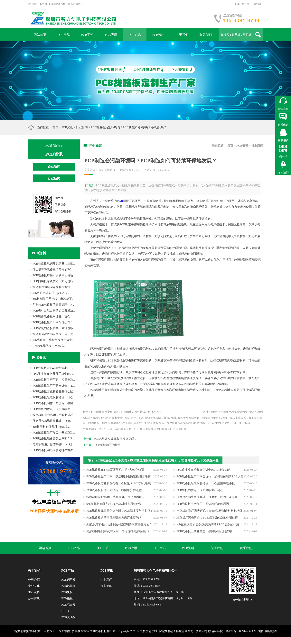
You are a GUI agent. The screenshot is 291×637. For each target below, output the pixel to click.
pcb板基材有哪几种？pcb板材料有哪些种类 (114, 506)
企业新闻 (54, 166)
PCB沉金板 (68, 604)
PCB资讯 (134, 34)
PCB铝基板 (68, 585)
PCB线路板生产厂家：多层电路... (54, 379)
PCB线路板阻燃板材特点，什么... (54, 397)
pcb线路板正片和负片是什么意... (53, 340)
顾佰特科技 (215, 631)
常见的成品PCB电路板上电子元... (54, 334)
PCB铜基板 (68, 579)
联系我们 (257, 4)
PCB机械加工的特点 (111, 444)
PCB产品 (63, 34)
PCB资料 (158, 34)
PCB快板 (67, 592)
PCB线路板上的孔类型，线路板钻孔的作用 (204, 534)
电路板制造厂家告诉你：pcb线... (53, 444)
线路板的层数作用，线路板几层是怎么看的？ (115, 499)
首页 (55, 127)
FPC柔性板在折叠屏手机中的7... (53, 373)
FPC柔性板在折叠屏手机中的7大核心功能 (203, 472)
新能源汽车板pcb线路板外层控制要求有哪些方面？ (119, 527)
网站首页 (40, 34)
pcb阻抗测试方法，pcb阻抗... (51, 293)
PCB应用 (111, 34)
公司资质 (34, 598)
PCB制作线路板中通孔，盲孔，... (54, 316)
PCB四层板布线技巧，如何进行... (54, 281)
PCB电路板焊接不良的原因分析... (54, 275)
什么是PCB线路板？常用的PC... (53, 269)
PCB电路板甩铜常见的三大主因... (54, 263)
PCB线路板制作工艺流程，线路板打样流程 (114, 493)
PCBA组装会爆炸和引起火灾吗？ (118, 438)
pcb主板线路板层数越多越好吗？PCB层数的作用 (207, 527)
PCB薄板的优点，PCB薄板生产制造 (199, 493)
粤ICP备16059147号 (238, 631)
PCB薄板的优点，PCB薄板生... (52, 409)
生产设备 (34, 592)
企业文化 (34, 585)
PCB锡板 (67, 598)
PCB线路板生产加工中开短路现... (54, 432)
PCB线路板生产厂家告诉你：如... (54, 385)
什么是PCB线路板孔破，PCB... (52, 420)
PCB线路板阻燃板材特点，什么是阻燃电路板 (205, 486)
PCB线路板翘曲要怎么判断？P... (53, 438)
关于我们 (182, 34)
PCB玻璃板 (68, 617)
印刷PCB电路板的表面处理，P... (53, 304)
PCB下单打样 (242, 4)
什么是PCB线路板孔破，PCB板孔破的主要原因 (207, 499)
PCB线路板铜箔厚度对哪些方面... (54, 450)
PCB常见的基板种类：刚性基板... (54, 328)
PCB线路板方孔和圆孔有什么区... (54, 391)
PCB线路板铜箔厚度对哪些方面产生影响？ (114, 520)
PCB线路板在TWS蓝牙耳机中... (53, 368)
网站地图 (271, 631)
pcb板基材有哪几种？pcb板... (51, 426)
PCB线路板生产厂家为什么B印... (54, 322)
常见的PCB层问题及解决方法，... (54, 287)
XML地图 (258, 631)
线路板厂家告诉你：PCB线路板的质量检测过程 (207, 520)
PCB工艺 (87, 34)
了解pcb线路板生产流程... (49, 345)
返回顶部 (283, 172)
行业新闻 (82, 127)
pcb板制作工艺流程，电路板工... (53, 298)
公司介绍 (34, 579)
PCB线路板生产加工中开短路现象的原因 (202, 506)
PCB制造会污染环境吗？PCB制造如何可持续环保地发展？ (136, 463)
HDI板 (65, 611)
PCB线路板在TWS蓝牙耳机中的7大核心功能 (115, 472)
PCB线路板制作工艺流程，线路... (54, 403)
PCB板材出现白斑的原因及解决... (54, 310)
